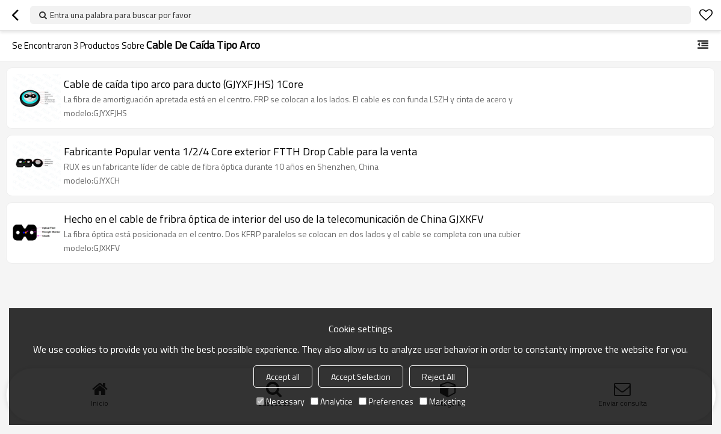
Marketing (442, 401)
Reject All (438, 376)
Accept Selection (361, 376)
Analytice (332, 401)
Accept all (283, 376)
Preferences (386, 401)
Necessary (280, 401)
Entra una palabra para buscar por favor (120, 14)
